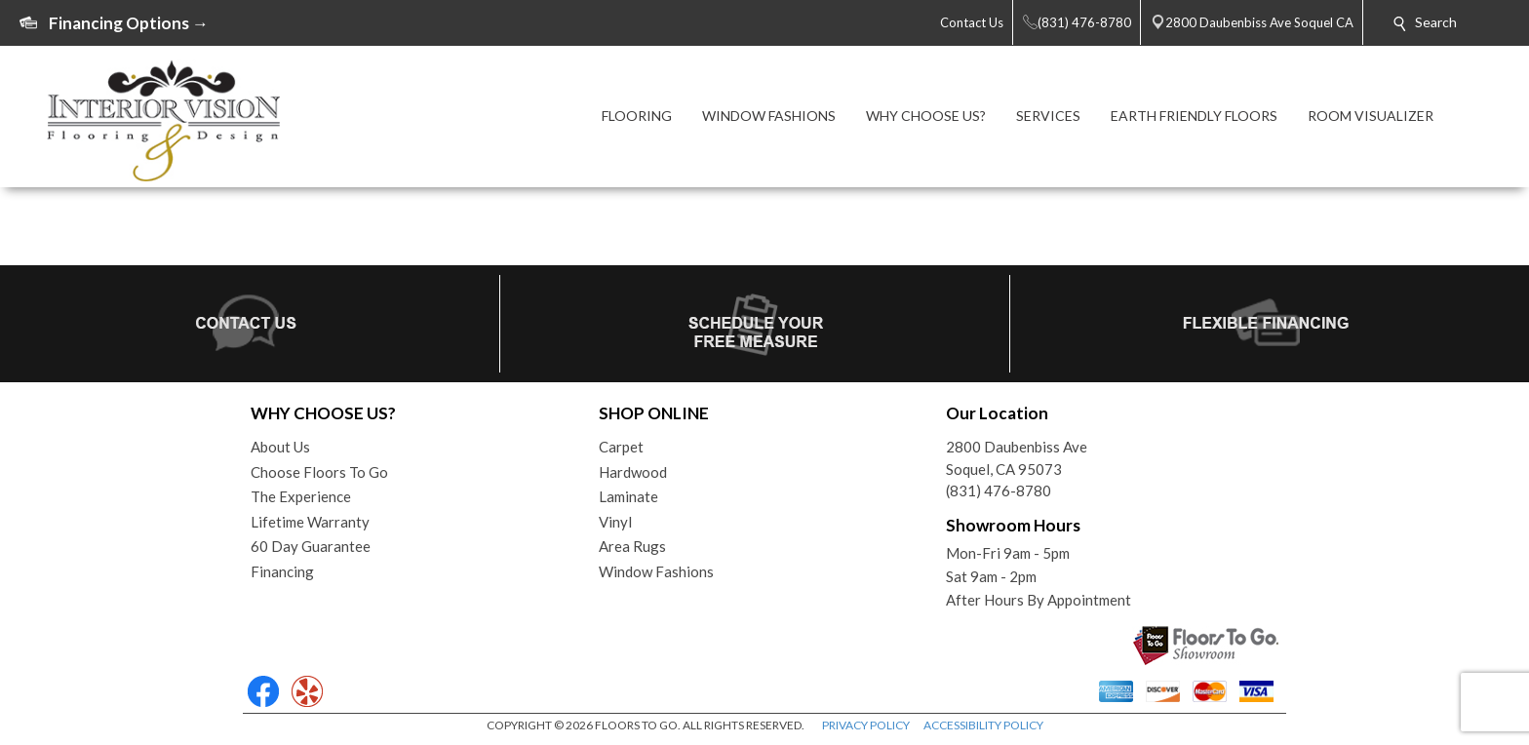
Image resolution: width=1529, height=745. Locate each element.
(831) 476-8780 (998, 490)
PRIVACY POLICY (866, 725)
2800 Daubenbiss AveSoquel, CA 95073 (1016, 458)
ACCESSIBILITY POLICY (983, 725)
